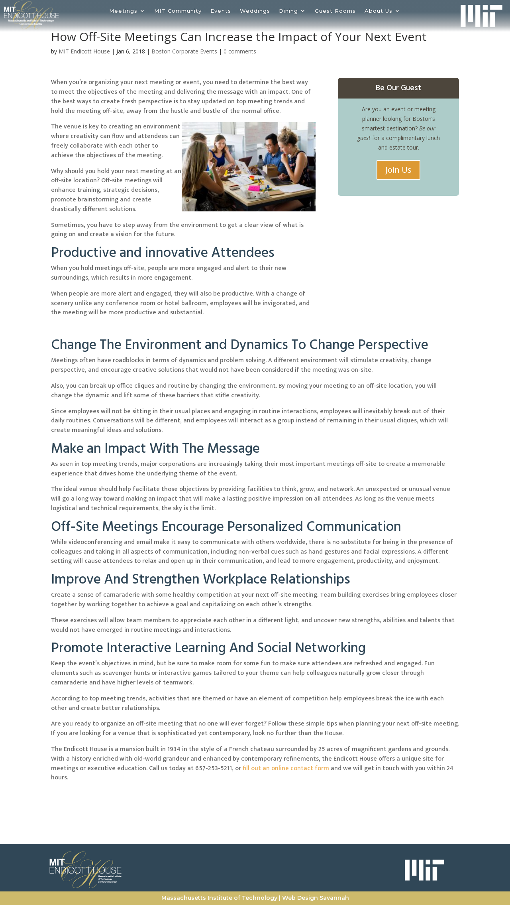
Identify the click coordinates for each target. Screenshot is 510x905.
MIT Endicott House (84, 51)
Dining (288, 11)
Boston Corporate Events (184, 51)
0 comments (240, 51)
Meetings (123, 11)
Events (220, 11)
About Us (378, 11)
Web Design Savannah (315, 897)
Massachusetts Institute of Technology (219, 897)
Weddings (255, 11)
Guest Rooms (335, 11)
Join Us (398, 169)
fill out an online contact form (285, 768)
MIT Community (178, 11)
